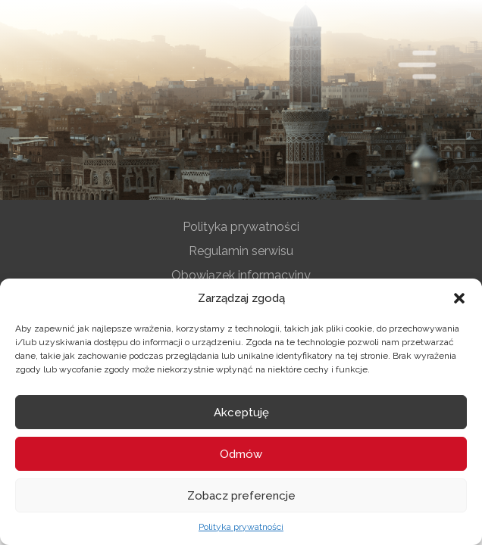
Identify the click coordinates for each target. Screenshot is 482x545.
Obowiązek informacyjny (241, 275)
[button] (459, 298)
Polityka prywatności (241, 527)
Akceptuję (241, 412)
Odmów (241, 454)
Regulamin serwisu (241, 251)
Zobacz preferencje (241, 496)
